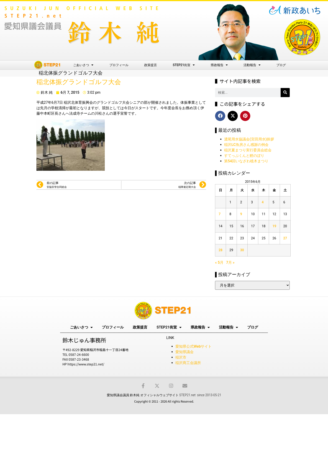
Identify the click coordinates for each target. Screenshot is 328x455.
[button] (220, 116)
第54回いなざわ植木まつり (246, 161)
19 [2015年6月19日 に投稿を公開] (274, 226)
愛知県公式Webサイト (193, 346)
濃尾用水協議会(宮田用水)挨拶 (249, 139)
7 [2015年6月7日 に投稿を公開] (219, 214)
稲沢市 (180, 357)
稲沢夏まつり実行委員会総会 (248, 150)
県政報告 (219, 65)
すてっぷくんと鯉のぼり (244, 155)
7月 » (230, 262)
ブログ (281, 65)
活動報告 (252, 65)
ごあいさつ (83, 65)
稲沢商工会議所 (188, 363)
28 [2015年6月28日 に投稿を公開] (220, 250)
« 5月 (219, 262)
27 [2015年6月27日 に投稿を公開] (285, 238)
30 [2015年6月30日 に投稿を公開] (242, 250)
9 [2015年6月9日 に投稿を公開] (241, 214)
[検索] (285, 92)
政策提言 (150, 65)
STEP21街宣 (184, 65)
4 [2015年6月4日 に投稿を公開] (263, 202)
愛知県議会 (184, 352)
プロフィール (118, 65)
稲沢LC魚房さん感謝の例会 (246, 144)
